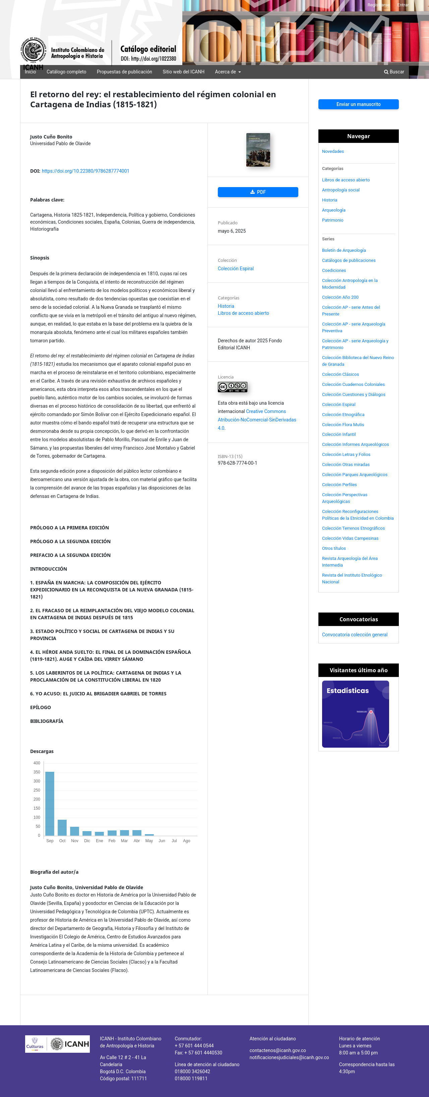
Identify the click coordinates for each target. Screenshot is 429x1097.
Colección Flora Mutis (343, 424)
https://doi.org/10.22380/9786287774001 (85, 171)
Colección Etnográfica (343, 414)
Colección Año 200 (340, 297)
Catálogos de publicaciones (349, 260)
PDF (261, 192)
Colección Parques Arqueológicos (354, 474)
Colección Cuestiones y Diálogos (353, 394)
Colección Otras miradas (346, 464)
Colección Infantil (339, 434)
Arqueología (334, 210)
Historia (226, 306)
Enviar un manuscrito (358, 104)
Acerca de (226, 71)
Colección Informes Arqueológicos (355, 444)
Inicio (30, 71)
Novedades (333, 151)
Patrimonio (333, 220)
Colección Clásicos (340, 374)
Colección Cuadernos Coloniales (353, 384)
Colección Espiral (236, 268)
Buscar (394, 71)
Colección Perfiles (339, 484)
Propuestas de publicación (124, 71)
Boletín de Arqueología (344, 250)
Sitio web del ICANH (183, 71)
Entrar (403, 4)
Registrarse (379, 4)
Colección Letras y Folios (346, 454)
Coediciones (334, 270)
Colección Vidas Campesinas (350, 538)
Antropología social (341, 189)
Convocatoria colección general (354, 634)
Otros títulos (334, 548)
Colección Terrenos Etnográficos (353, 528)
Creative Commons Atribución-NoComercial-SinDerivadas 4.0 (257, 420)
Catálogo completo (66, 71)
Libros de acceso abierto (243, 313)
